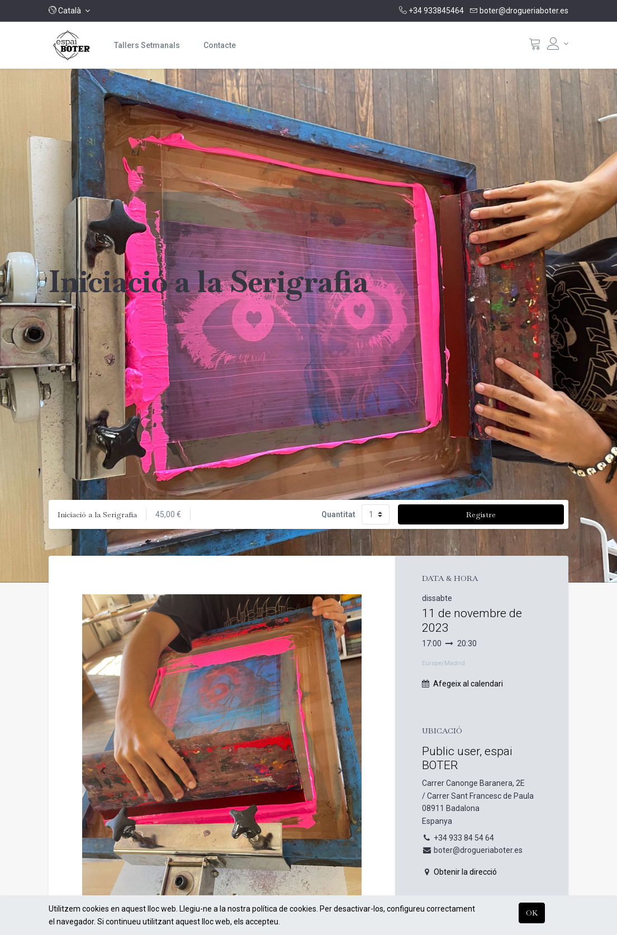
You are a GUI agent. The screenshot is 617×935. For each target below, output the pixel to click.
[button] (69, 10)
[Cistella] (535, 46)
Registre (481, 514)
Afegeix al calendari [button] (468, 683)
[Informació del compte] (557, 43)
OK (532, 913)
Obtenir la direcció (465, 871)
